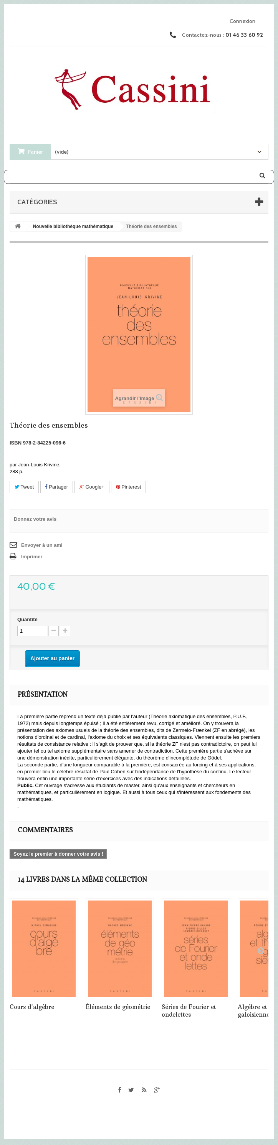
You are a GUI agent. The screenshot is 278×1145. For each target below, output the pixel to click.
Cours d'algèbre (32, 1006)
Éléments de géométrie (118, 1006)
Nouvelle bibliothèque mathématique (73, 226)
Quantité (27, 619)
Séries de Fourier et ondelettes (189, 1010)
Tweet (24, 487)
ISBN (16, 443)
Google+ (91, 487)
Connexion (242, 21)
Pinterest (128, 487)
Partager (56, 487)
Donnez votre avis (35, 519)
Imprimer (32, 556)
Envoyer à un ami (42, 545)
